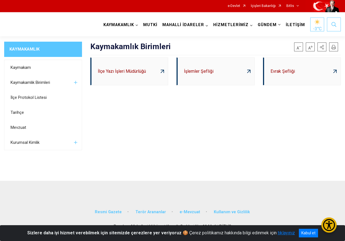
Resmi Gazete (108, 212)
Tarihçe (17, 112)
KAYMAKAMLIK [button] (118, 24)
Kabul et (308, 233)
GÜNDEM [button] (267, 24)
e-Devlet (234, 6)
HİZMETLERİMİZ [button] (231, 24)
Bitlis (290, 6)
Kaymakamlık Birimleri (30, 82)
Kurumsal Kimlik (25, 142)
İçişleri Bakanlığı (263, 6)
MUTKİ (150, 24)
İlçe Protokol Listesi (29, 97)
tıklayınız (286, 232)
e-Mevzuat (190, 212)
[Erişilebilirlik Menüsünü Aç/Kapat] (329, 225)
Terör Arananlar (150, 212)
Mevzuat (18, 127)
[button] (321, 46)
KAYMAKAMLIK (24, 49)
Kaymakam (21, 67)
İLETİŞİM (295, 24)
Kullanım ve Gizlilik (232, 212)
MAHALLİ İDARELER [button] (183, 24)
